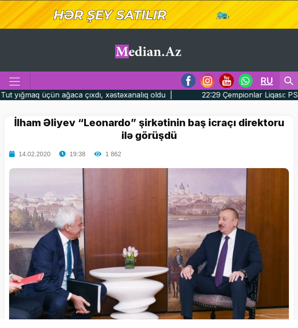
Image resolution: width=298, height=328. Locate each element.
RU (267, 80)
